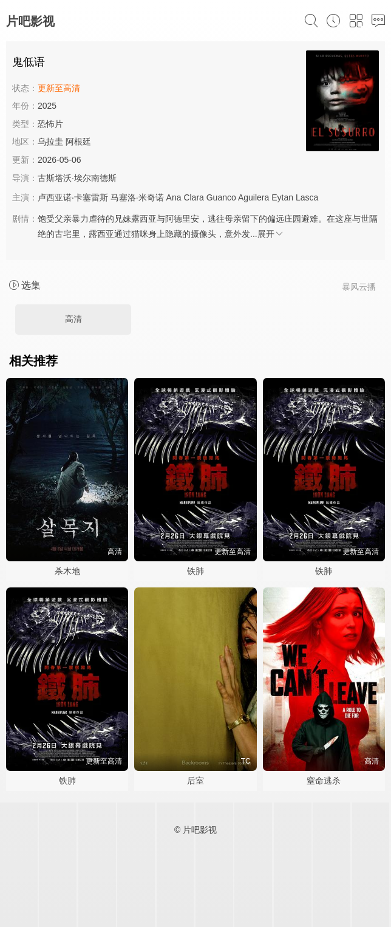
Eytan (282, 197)
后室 (195, 780)
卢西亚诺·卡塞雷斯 (73, 197)
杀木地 (67, 571)
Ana (174, 197)
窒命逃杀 (324, 780)
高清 (73, 319)
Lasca (307, 197)
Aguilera (253, 197)
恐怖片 (50, 124)
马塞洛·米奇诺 (137, 197)
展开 (270, 234)
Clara (193, 197)
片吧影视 (30, 21)
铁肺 (195, 571)
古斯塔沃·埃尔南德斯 (77, 178)
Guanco (221, 197)
